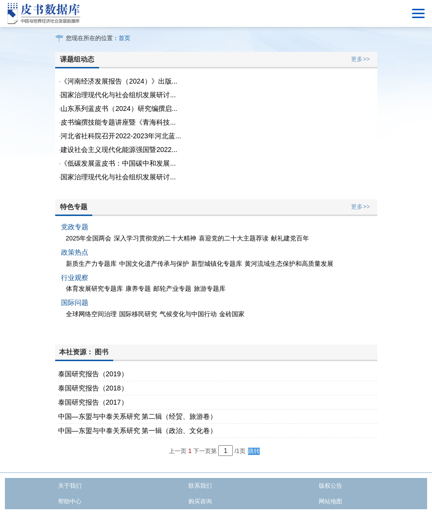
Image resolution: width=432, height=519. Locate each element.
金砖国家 (232, 314)
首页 (124, 38)
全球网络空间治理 (91, 314)
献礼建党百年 (290, 238)
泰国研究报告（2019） (93, 374)
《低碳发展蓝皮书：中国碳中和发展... (118, 163)
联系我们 (200, 485)
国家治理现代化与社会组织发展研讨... (118, 95)
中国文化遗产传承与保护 (154, 263)
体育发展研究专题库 (94, 288)
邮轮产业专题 (172, 288)
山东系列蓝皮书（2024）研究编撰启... (119, 108)
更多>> (360, 59)
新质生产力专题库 (91, 263)
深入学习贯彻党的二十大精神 (155, 238)
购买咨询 (200, 501)
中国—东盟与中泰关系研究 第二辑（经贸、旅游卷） (137, 416)
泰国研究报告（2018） (93, 388)
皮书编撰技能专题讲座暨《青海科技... (118, 122)
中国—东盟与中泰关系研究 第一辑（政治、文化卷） (137, 430)
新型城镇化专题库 (216, 263)
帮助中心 (70, 501)
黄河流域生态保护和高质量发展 (289, 263)
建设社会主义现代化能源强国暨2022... (119, 149)
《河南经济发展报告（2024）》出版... (119, 81)
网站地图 (330, 501)
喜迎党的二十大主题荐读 (233, 238)
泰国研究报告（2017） (93, 402)
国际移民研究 (138, 314)
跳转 (254, 451)
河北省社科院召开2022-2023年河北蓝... (121, 136)
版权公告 (330, 485)
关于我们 (70, 485)
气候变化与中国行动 (188, 314)
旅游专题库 (210, 288)
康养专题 (138, 288)
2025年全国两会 (89, 238)
